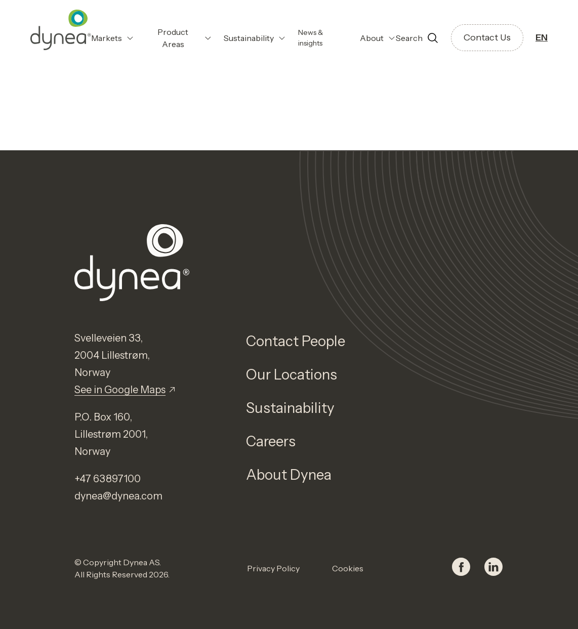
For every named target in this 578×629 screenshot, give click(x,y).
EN (541, 37)
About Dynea (289, 474)
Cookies (347, 568)
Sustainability (290, 407)
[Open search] (417, 38)
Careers (271, 441)
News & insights (310, 38)
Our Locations (291, 374)
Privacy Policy (273, 568)
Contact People (295, 341)
